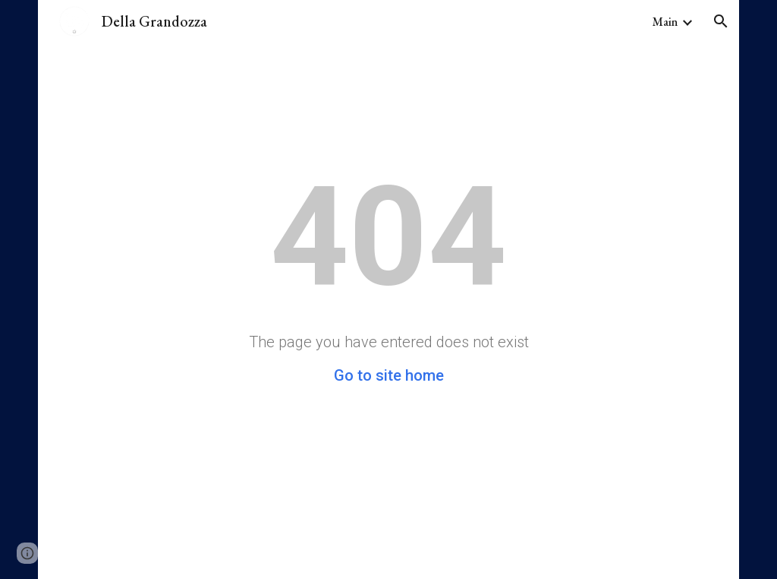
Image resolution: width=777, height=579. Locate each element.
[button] (721, 21)
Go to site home (389, 375)
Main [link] (665, 22)
